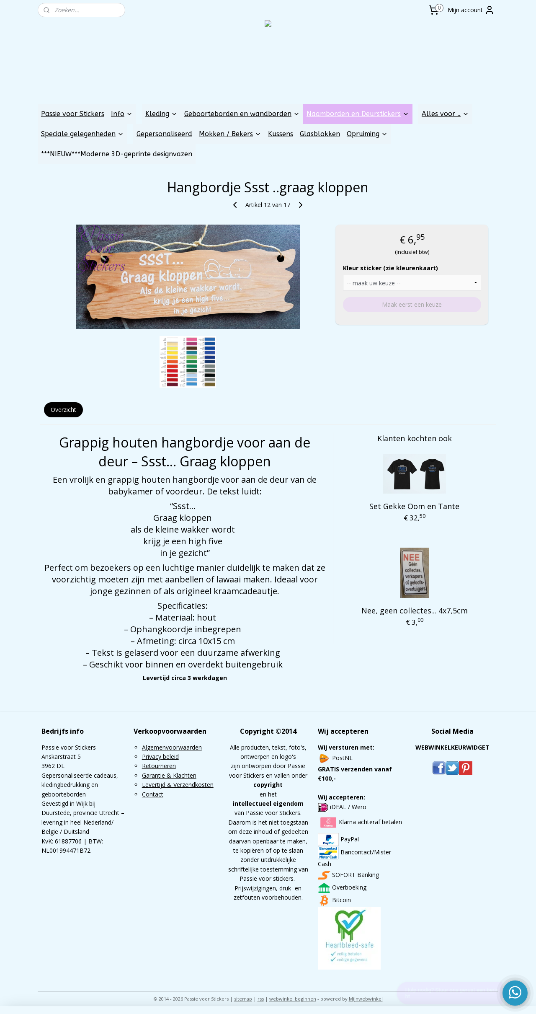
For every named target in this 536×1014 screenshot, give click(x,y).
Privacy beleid (160, 756)
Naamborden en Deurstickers (358, 114)
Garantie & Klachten (169, 775)
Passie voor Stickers (72, 114)
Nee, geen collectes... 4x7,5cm (414, 610)
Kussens (280, 134)
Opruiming (367, 134)
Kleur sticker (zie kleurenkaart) (390, 268)
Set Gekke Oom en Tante (415, 506)
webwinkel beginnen (292, 999)
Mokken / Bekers (230, 134)
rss (261, 999)
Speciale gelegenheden (82, 134)
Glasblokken (320, 134)
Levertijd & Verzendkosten (178, 785)
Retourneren (159, 766)
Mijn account (471, 10)
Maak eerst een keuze (412, 304)
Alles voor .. (445, 114)
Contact (152, 794)
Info (122, 114)
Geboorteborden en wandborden (242, 114)
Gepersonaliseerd (164, 134)
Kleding (161, 114)
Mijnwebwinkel (366, 999)
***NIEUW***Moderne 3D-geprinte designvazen (116, 154)
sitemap (243, 999)
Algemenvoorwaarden (172, 747)
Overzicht (63, 410)
